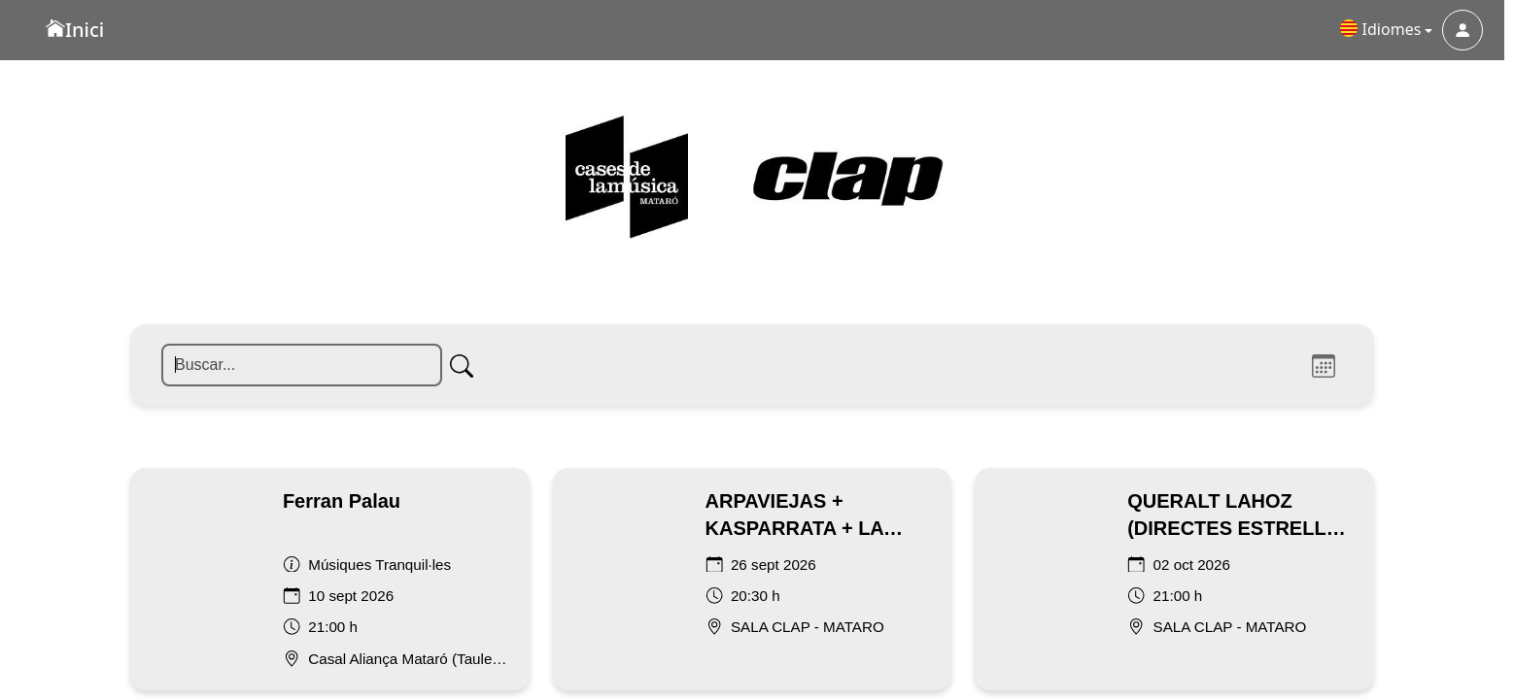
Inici (75, 30)
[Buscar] (275, 132)
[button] (1386, 30)
